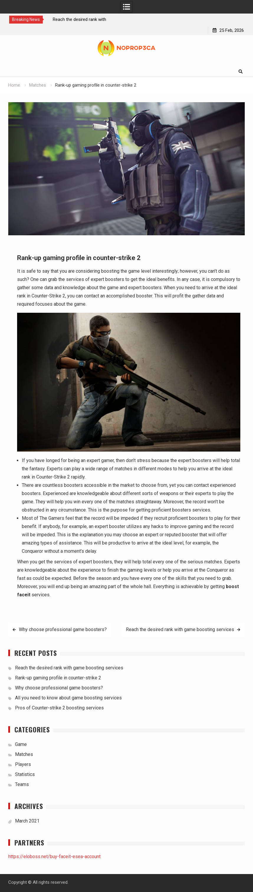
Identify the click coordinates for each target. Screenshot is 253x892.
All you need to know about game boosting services (68, 698)
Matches (24, 754)
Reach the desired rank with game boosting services (180, 629)
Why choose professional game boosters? (63, 629)
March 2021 (27, 821)
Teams (22, 784)
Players (23, 764)
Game (21, 744)
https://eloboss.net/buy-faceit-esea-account (54, 856)
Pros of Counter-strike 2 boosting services (59, 708)
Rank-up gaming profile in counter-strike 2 (58, 678)
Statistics (25, 774)
